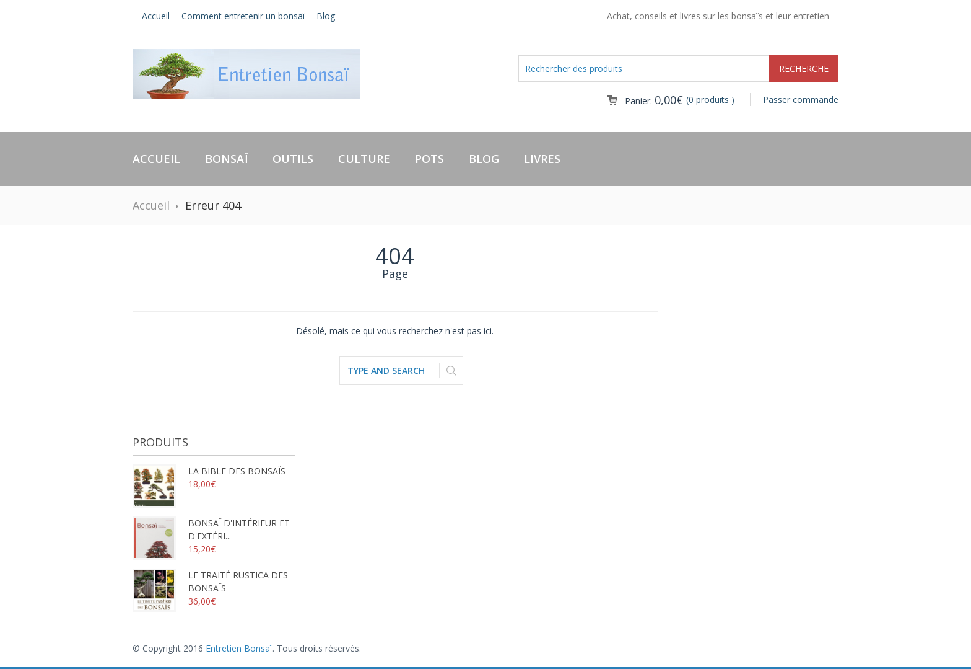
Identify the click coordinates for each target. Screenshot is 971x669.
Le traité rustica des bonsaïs (210, 582)
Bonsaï (226, 158)
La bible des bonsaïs (209, 470)
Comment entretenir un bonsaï (243, 16)
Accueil (156, 16)
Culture (364, 158)
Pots (429, 158)
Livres (542, 158)
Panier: (654, 101)
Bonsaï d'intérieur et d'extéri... (211, 529)
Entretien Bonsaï (239, 648)
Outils (292, 158)
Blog (325, 16)
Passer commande (800, 99)
